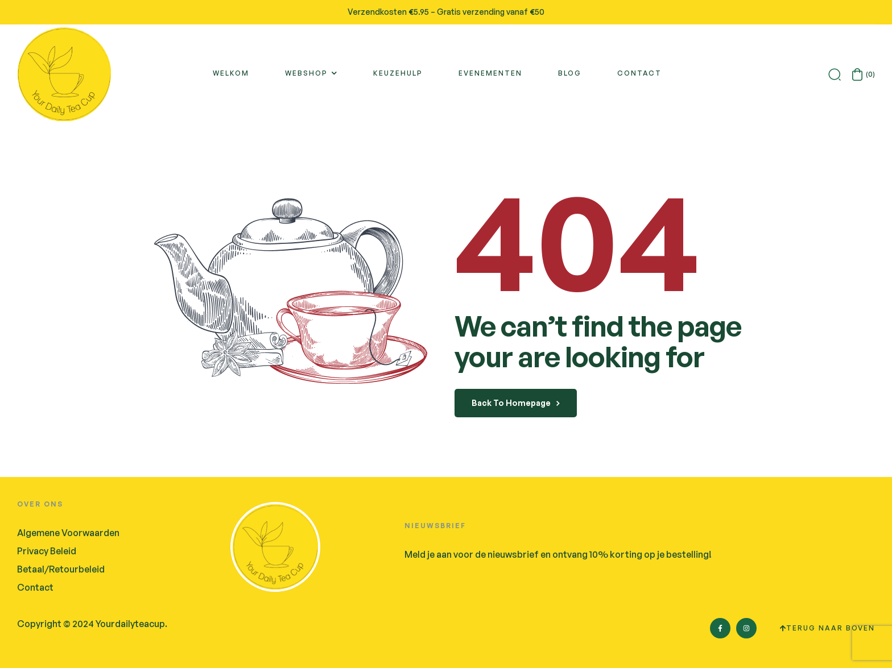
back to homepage (516, 403)
